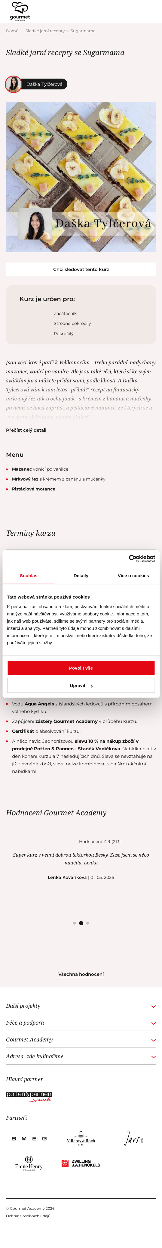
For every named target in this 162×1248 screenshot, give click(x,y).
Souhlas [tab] (28, 575)
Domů (13, 30)
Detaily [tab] (81, 575)
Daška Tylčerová (36, 84)
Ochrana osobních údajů (28, 1216)
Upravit (81, 685)
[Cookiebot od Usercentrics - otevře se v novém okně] (128, 558)
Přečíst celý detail (26, 430)
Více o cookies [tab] (133, 575)
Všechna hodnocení (81, 974)
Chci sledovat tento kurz (81, 269)
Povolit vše (81, 667)
